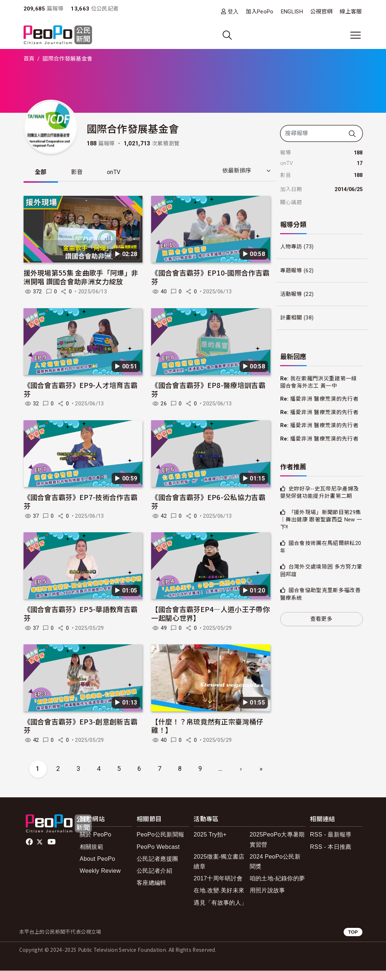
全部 (41, 172)
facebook (30, 842)
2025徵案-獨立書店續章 (219, 862)
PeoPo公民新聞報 (160, 835)
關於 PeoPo (95, 835)
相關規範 (91, 847)
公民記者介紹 (154, 871)
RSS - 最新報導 (330, 835)
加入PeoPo (259, 11)
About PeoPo (97, 859)
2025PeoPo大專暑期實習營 (277, 840)
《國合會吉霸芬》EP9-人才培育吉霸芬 (81, 389)
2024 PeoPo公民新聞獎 (275, 862)
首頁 (29, 58)
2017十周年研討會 (218, 879)
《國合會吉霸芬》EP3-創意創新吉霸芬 (81, 725)
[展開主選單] (355, 35)
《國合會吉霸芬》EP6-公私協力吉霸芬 (208, 501)
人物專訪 (291, 246)
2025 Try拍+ (210, 835)
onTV (114, 172)
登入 (233, 11)
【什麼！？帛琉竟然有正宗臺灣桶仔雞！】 (207, 725)
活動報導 (291, 294)
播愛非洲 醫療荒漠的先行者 (324, 399)
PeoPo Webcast (158, 847)
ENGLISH (292, 11)
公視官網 (321, 11)
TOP (353, 932)
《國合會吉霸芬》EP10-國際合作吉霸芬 (210, 277)
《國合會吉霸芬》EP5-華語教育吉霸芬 (81, 613)
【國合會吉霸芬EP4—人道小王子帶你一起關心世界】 (210, 613)
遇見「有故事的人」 (220, 903)
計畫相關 (291, 317)
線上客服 (351, 11)
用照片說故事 (267, 891)
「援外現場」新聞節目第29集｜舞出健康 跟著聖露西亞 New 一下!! (321, 519)
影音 (77, 172)
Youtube (52, 842)
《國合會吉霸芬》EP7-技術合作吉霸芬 (81, 501)
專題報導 (291, 270)
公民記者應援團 (157, 859)
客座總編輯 (151, 883)
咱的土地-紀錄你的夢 (277, 879)
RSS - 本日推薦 (330, 847)
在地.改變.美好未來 (219, 891)
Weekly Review (100, 871)
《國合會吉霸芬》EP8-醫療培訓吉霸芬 (208, 389)
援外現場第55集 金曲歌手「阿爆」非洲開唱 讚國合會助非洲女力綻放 (81, 277)
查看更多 (321, 619)
